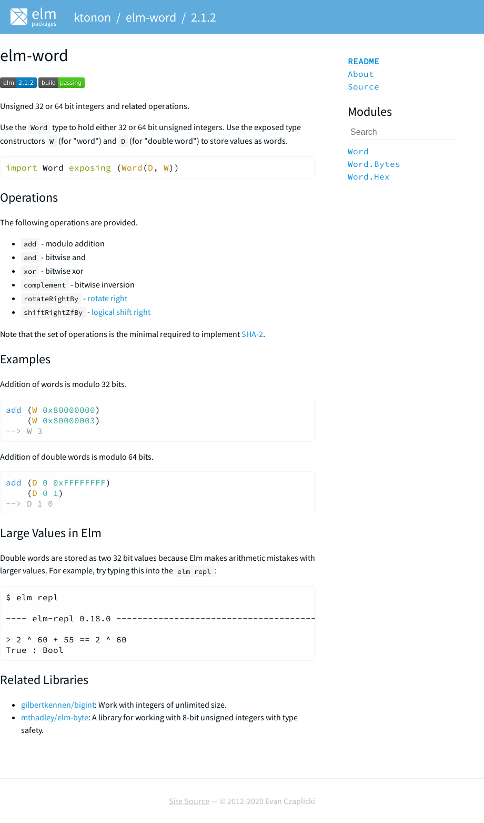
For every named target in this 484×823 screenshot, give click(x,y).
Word (358, 151)
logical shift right (121, 311)
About (361, 73)
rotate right (107, 298)
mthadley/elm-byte (54, 717)
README (363, 61)
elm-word (151, 17)
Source (363, 86)
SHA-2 (252, 334)
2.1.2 (203, 17)
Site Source (189, 801)
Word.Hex (369, 176)
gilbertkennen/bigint (58, 704)
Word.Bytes (374, 163)
